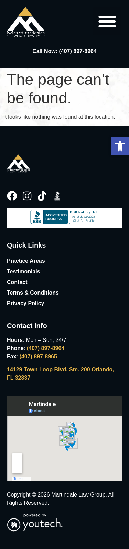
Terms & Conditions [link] (33, 293)
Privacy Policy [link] (25, 303)
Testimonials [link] (23, 271)
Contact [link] (17, 282)
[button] (120, 146)
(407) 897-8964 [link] (45, 348)
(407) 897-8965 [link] (38, 356)
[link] (26, 22)
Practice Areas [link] (26, 261)
